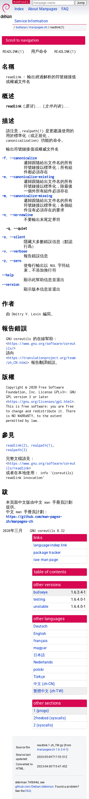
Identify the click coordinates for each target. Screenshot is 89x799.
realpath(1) (41, 445)
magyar (40, 648)
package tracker (47, 552)
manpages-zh (38, 27)
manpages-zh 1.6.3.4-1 (52, 749)
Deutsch (40, 626)
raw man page (45, 559)
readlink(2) (16, 445)
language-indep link (50, 545)
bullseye (21, 27)
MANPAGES (21, 1)
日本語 (39, 655)
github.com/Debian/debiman (34, 786)
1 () (41, 710)
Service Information (31, 21)
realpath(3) (16, 450)
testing (39, 599)
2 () (43, 725)
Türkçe (39, 676)
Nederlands (43, 662)
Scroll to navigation (22, 40)
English (39, 633)
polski (38, 669)
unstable (40, 606)
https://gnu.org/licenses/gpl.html (40, 402)
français (40, 640)
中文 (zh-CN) (44, 684)
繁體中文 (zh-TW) (48, 691)
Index (19, 9)
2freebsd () (49, 718)
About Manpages (42, 9)
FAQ (64, 9)
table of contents (50, 572)
